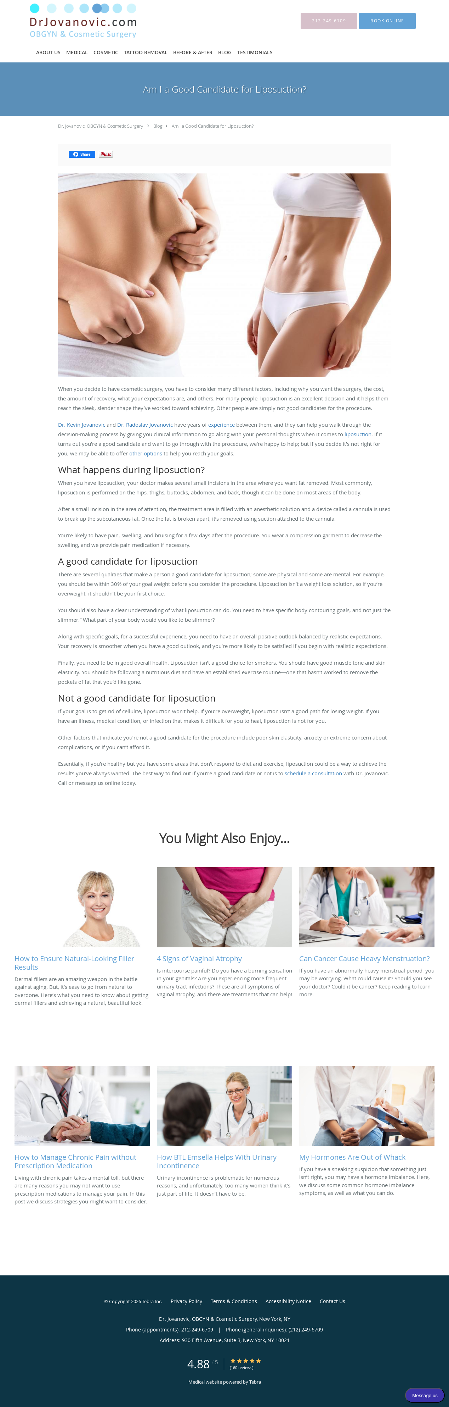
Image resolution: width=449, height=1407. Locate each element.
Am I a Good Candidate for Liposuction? (213, 126)
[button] (387, 21)
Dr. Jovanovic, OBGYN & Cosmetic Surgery (100, 126)
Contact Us (332, 1301)
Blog (158, 126)
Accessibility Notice (288, 1301)
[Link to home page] (72, 20)
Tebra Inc (151, 1301)
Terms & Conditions (234, 1301)
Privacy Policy (186, 1301)
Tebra (255, 1382)
